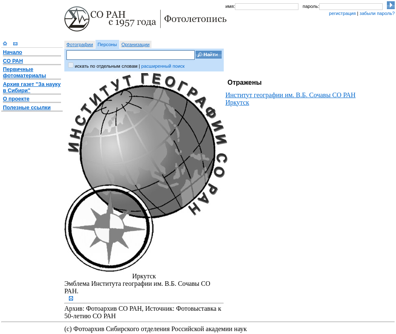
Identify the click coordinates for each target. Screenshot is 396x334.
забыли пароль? (377, 13)
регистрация (342, 13)
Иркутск (237, 102)
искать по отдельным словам (106, 66)
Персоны (107, 44)
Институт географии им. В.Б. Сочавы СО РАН (290, 94)
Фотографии (79, 44)
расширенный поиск (162, 66)
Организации (136, 44)
